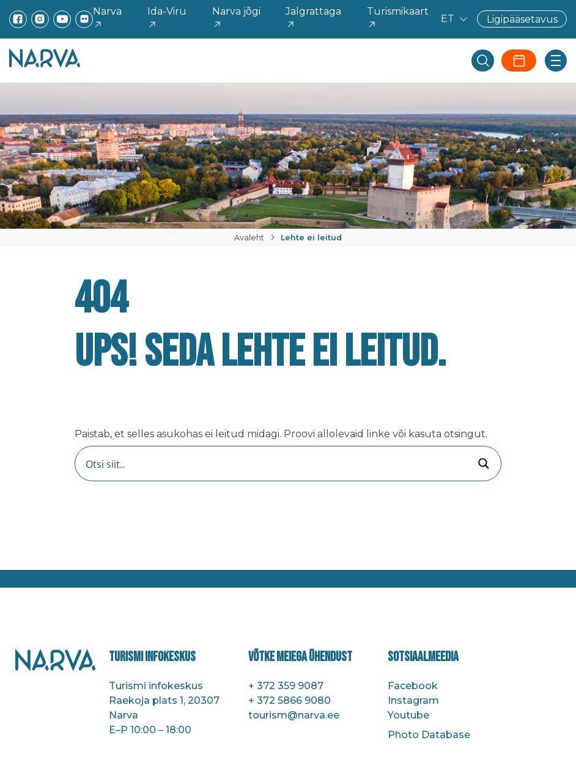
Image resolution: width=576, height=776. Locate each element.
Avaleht (249, 237)
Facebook (413, 686)
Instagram (413, 700)
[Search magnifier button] (483, 463)
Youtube (408, 715)
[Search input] (275, 463)
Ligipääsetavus (522, 18)
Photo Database (429, 735)
